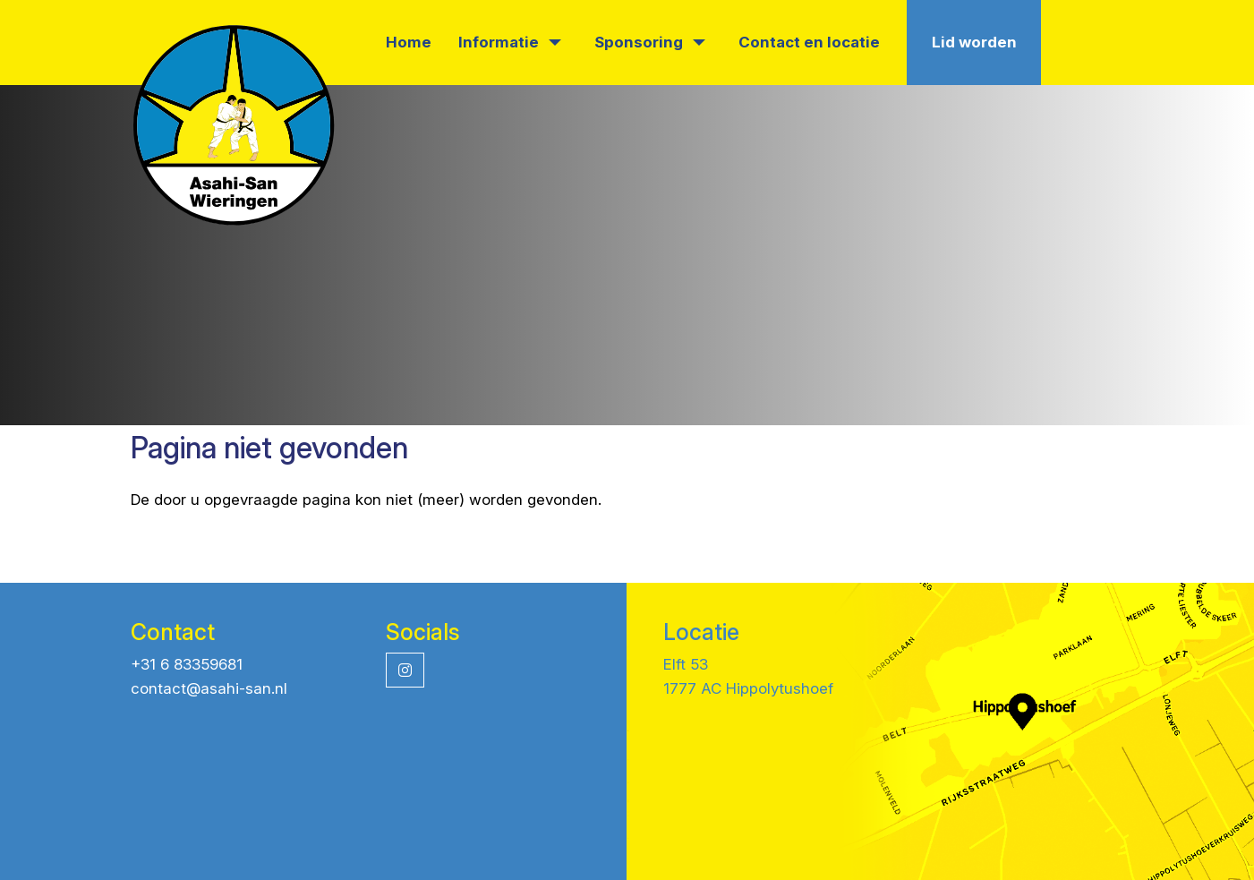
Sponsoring (649, 42)
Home (408, 42)
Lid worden (974, 42)
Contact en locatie (809, 42)
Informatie (509, 42)
